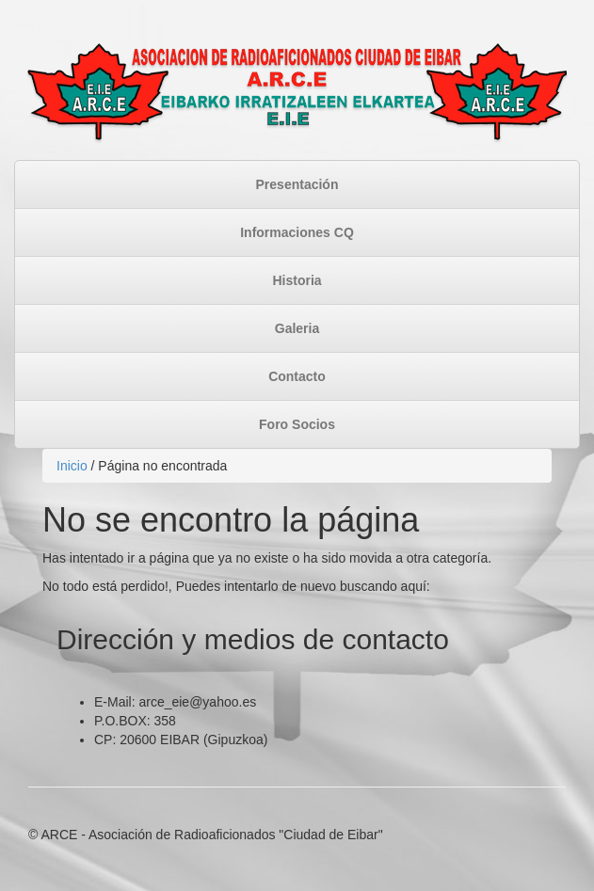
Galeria (297, 328)
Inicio (72, 465)
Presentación (297, 184)
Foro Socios (297, 424)
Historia (296, 280)
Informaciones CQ (297, 232)
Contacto (297, 376)
